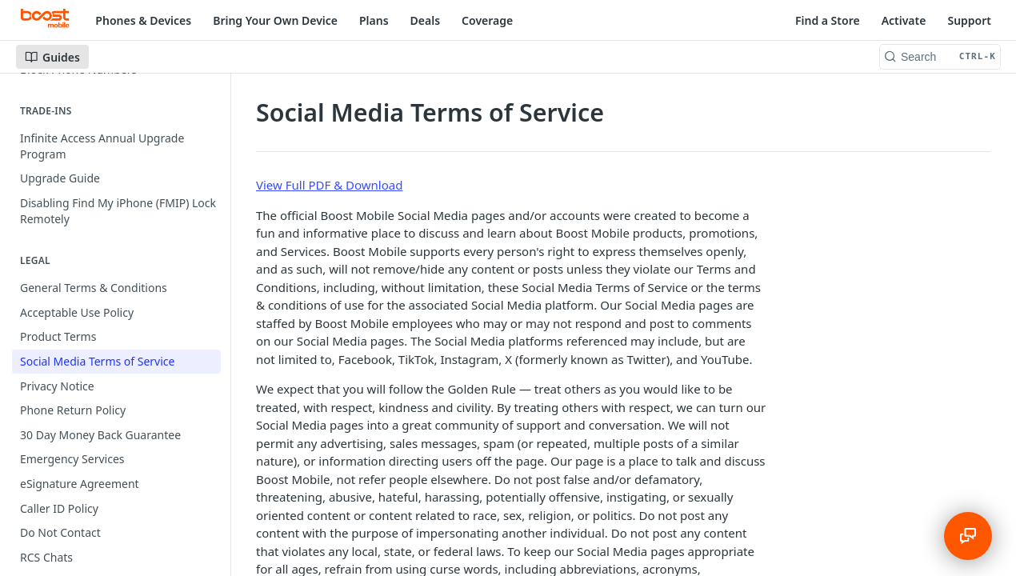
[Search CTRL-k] (940, 57)
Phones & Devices (143, 20)
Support (969, 20)
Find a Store (827, 20)
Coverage (487, 20)
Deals (425, 20)
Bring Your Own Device (275, 20)
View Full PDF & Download (329, 185)
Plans (374, 20)
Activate (904, 20)
